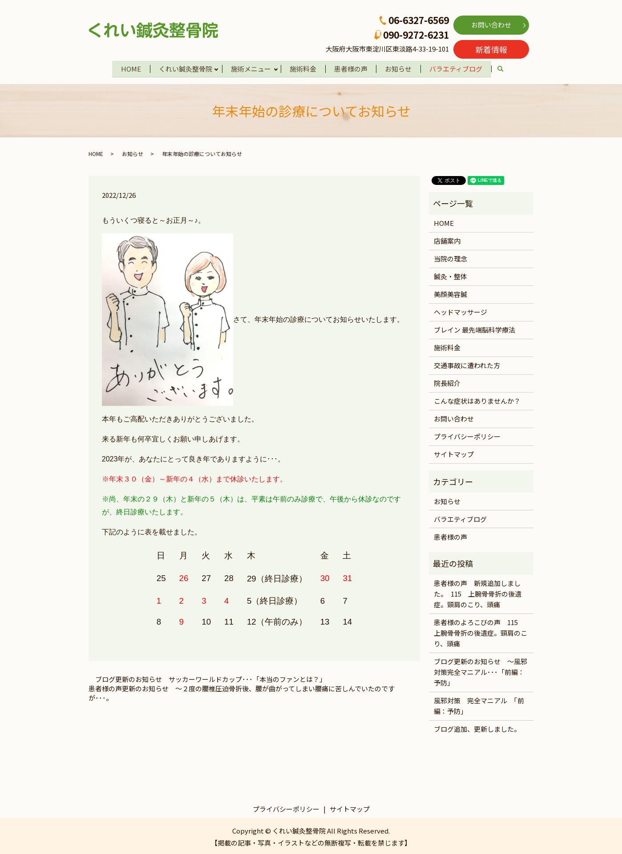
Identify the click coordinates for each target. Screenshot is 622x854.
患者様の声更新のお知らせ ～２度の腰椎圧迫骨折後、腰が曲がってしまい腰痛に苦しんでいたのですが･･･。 (242, 691)
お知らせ (401, 67)
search (509, 68)
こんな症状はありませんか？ (477, 399)
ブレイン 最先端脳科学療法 (474, 328)
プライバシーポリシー (467, 435)
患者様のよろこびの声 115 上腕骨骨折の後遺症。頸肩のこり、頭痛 (480, 631)
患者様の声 (352, 67)
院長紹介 (447, 381)
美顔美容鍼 (450, 292)
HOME (128, 67)
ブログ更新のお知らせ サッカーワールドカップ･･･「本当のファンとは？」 (210, 677)
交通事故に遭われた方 (467, 364)
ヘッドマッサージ (460, 310)
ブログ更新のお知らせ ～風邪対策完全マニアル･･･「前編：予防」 (480, 670)
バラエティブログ (459, 67)
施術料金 (303, 67)
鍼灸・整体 (450, 275)
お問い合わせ (491, 24)
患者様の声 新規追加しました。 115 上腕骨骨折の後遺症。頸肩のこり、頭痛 (477, 592)
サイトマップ (454, 452)
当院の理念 (450, 257)
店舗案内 (447, 239)
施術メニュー (250, 67)
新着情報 (491, 49)
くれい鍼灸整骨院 (183, 67)
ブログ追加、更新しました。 (477, 727)
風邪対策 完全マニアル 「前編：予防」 (479, 704)
